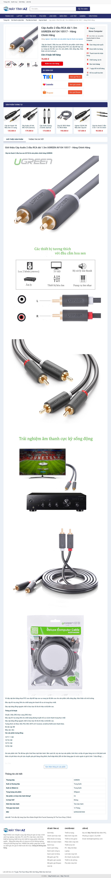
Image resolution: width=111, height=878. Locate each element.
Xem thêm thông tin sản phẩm (55, 767)
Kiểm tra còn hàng (52, 64)
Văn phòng (93, 16)
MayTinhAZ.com (53, 876)
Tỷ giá (16, 872)
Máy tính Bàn (31, 16)
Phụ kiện (42, 16)
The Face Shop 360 (25, 872)
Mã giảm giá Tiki (52, 857)
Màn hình (63, 16)
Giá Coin (48, 872)
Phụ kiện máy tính (71, 863)
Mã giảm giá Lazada (54, 860)
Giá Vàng (36, 872)
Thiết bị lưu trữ (70, 845)
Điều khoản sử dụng (54, 839)
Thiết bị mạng (69, 833)
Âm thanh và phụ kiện (17, 20)
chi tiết (36, 139)
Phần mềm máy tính (71, 842)
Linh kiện (52, 16)
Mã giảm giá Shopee (54, 863)
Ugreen (47, 39)
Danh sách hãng (52, 848)
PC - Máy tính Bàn (71, 848)
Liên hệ (28, 2)
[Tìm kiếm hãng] (53, 9)
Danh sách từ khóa (53, 854)
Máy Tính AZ (65, 876)
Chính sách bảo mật (54, 836)
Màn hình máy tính (71, 836)
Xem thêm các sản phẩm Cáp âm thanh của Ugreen (67, 39)
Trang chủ (6, 2)
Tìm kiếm (83, 9)
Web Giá (42, 872)
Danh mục (14, 2)
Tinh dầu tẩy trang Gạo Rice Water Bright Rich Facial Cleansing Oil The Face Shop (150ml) (41, 817)
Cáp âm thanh (43, 20)
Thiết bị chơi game (71, 839)
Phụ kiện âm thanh (31, 20)
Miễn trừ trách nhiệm (54, 842)
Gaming (83, 16)
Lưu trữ (73, 16)
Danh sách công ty (53, 851)
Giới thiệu (22, 2)
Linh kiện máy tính (71, 854)
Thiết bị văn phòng (71, 860)
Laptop (19, 16)
